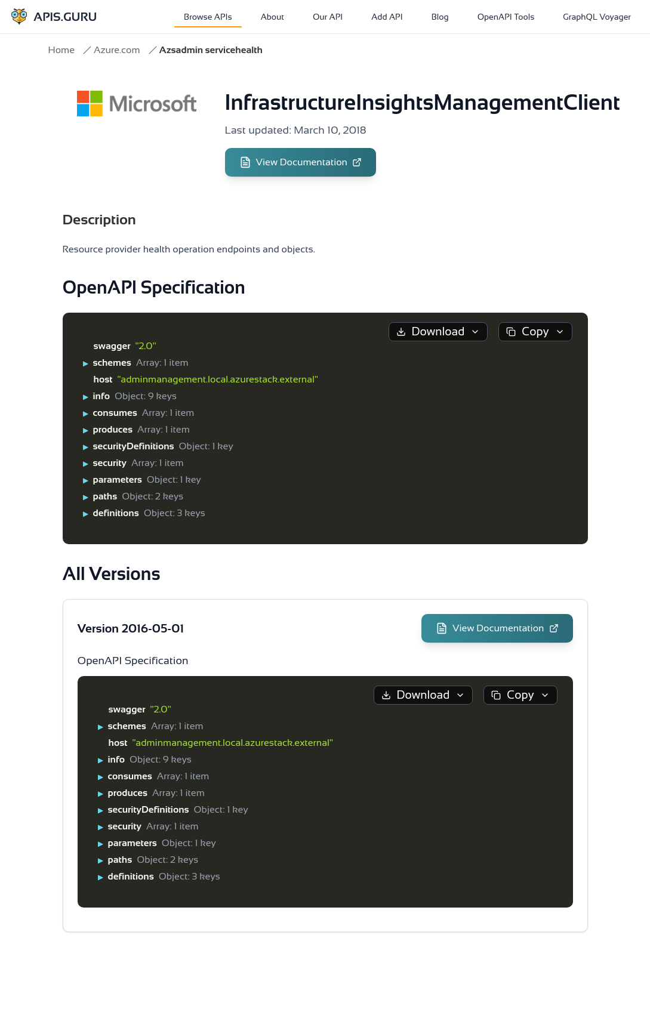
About (272, 16)
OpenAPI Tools (506, 16)
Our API (328, 16)
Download (438, 331)
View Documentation (300, 162)
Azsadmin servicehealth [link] (211, 50)
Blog (440, 16)
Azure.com (117, 50)
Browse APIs (208, 16)
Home (61, 50)
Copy (535, 331)
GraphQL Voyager (597, 16)
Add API (386, 16)
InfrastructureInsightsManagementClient (422, 102)
